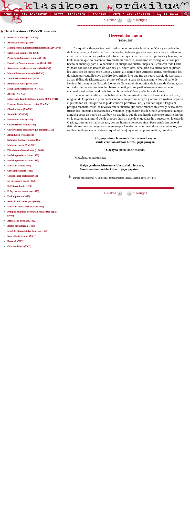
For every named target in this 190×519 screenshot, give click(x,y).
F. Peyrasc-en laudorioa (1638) (23, 191)
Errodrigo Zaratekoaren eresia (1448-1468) (29, 63)
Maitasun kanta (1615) (19, 165)
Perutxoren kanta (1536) (20, 119)
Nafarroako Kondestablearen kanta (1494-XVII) (32, 99)
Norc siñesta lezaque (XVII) (21, 236)
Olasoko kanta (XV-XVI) (20, 109)
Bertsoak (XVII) (15, 241)
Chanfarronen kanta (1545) (21, 124)
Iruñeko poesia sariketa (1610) (23, 160)
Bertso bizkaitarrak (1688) (21, 225)
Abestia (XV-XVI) (16, 93)
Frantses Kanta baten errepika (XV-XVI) (28, 104)
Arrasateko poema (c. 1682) (21, 220)
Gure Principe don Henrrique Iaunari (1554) (30, 129)
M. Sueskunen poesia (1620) (21, 181)
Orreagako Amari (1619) (20, 170)
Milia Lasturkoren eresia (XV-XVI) (25, 88)
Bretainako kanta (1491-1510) (22, 83)
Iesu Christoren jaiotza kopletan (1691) (27, 231)
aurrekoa (113, 20)
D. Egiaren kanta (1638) (19, 186)
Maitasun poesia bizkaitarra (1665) (25, 206)
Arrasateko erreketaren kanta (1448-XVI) (29, 68)
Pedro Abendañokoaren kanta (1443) (26, 58)
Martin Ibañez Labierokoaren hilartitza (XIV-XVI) (34, 47)
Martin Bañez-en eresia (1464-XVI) (25, 73)
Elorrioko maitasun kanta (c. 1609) (25, 150)
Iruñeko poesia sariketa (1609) (23, 155)
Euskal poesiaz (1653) (18, 196)
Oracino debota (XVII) (19, 246)
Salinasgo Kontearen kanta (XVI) (24, 140)
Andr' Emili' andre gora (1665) (23, 201)
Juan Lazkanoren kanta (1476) (23, 78)
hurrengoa (137, 20)
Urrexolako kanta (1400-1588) (23, 52)
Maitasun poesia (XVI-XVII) (22, 145)
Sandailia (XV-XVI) (17, 114)
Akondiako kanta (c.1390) (20, 42)
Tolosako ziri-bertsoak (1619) (22, 175)
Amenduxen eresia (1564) (20, 134)
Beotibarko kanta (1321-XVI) (22, 37)
